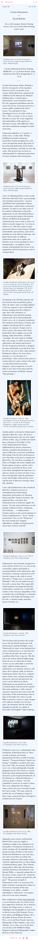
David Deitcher (29, 900)
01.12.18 (32, 7)
